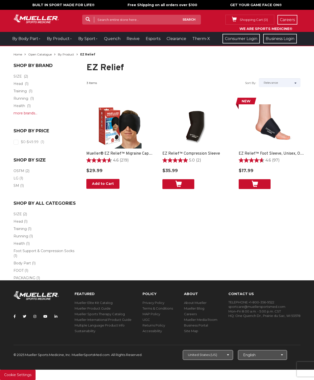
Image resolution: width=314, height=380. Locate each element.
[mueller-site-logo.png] (36, 18)
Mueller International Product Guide (103, 320)
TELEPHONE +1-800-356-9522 (251, 302)
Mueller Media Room (200, 320)
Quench (112, 38)
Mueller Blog (194, 308)
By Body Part (25, 38)
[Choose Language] (262, 355)
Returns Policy (154, 325)
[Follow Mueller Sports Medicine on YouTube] (45, 316)
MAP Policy (151, 314)
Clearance (176, 38)
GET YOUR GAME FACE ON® (256, 5)
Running (20, 98)
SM (16, 185)
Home (17, 54)
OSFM (18, 171)
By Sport (86, 38)
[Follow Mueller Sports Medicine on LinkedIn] (55, 316)
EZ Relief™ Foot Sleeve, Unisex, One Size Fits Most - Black (272, 153)
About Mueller (195, 303)
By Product (58, 38)
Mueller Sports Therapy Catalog (100, 314)
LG (15, 178)
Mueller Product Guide (93, 308)
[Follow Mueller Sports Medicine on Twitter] (24, 316)
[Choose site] (208, 355)
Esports (153, 38)
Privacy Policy (153, 303)
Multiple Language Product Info (100, 325)
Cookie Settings (17, 375)
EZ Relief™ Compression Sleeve (191, 153)
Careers (190, 314)
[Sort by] (280, 82)
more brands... (25, 113)
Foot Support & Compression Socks (43, 251)
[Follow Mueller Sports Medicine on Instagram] (34, 316)
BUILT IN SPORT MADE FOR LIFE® (63, 5)
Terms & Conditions (158, 308)
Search (189, 19)
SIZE (17, 76)
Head (18, 83)
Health (19, 106)
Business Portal (196, 325)
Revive (133, 38)
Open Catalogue (40, 54)
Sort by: (250, 83)
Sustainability (85, 331)
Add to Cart (103, 183)
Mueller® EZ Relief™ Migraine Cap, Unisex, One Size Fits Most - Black (119, 153)
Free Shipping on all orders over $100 (162, 5)
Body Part (22, 263)
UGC (146, 320)
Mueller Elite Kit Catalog (94, 303)
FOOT (18, 270)
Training (20, 91)
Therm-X (201, 38)
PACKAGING (24, 278)
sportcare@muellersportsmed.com (256, 307)
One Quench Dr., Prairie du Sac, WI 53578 (268, 316)
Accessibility (152, 331)
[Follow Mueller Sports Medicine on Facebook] (14, 316)
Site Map (191, 331)
